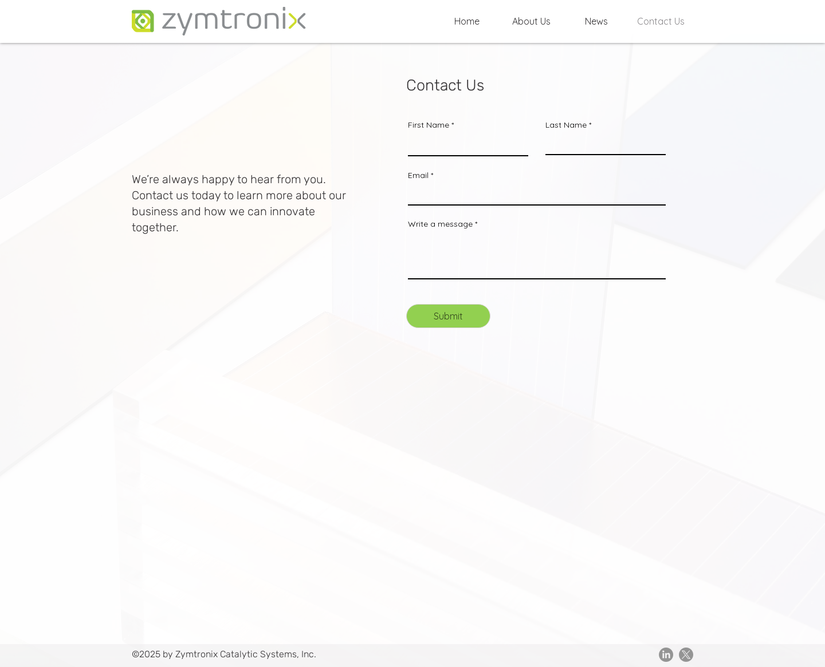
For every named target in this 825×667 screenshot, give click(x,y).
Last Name (566, 125)
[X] (686, 655)
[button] (531, 21)
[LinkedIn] (666, 655)
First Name (428, 125)
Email (418, 175)
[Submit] (448, 316)
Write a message (440, 224)
